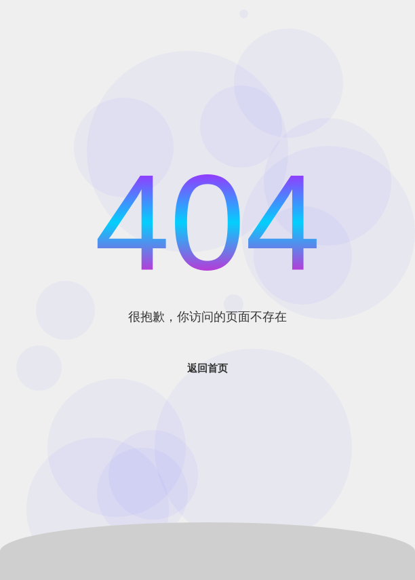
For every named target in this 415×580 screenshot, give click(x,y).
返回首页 (207, 368)
